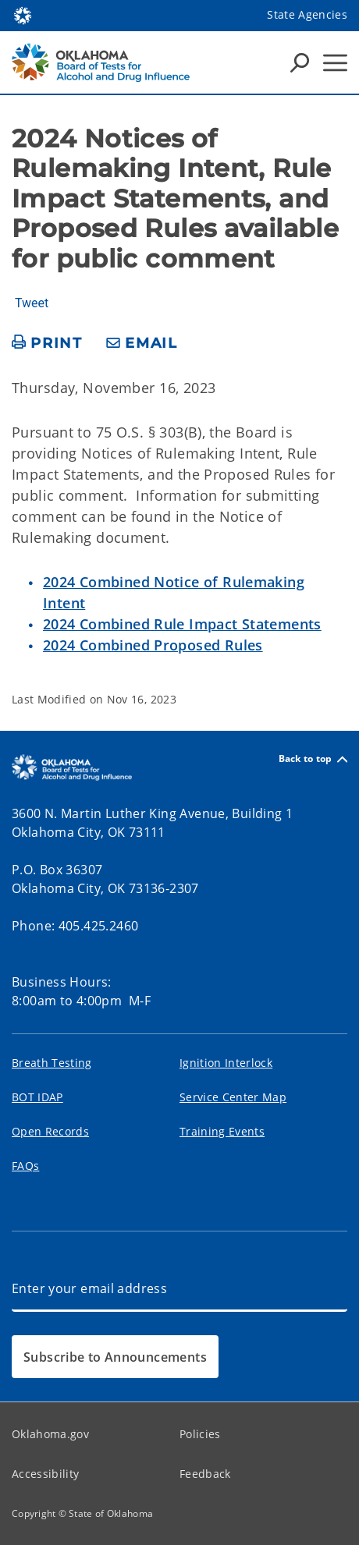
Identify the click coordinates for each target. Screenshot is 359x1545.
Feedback (205, 1473)
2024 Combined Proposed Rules (153, 645)
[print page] (47, 343)
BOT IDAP (37, 1097)
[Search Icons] (299, 62)
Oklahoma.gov (50, 1433)
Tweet (31, 303)
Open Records (50, 1131)
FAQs (25, 1165)
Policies (200, 1433)
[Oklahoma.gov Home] (23, 14)
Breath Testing (52, 1062)
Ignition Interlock (226, 1062)
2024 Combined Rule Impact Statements (182, 624)
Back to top (313, 759)
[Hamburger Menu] (335, 63)
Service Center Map (233, 1097)
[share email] (142, 343)
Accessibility (45, 1473)
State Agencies (307, 14)
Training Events (222, 1131)
